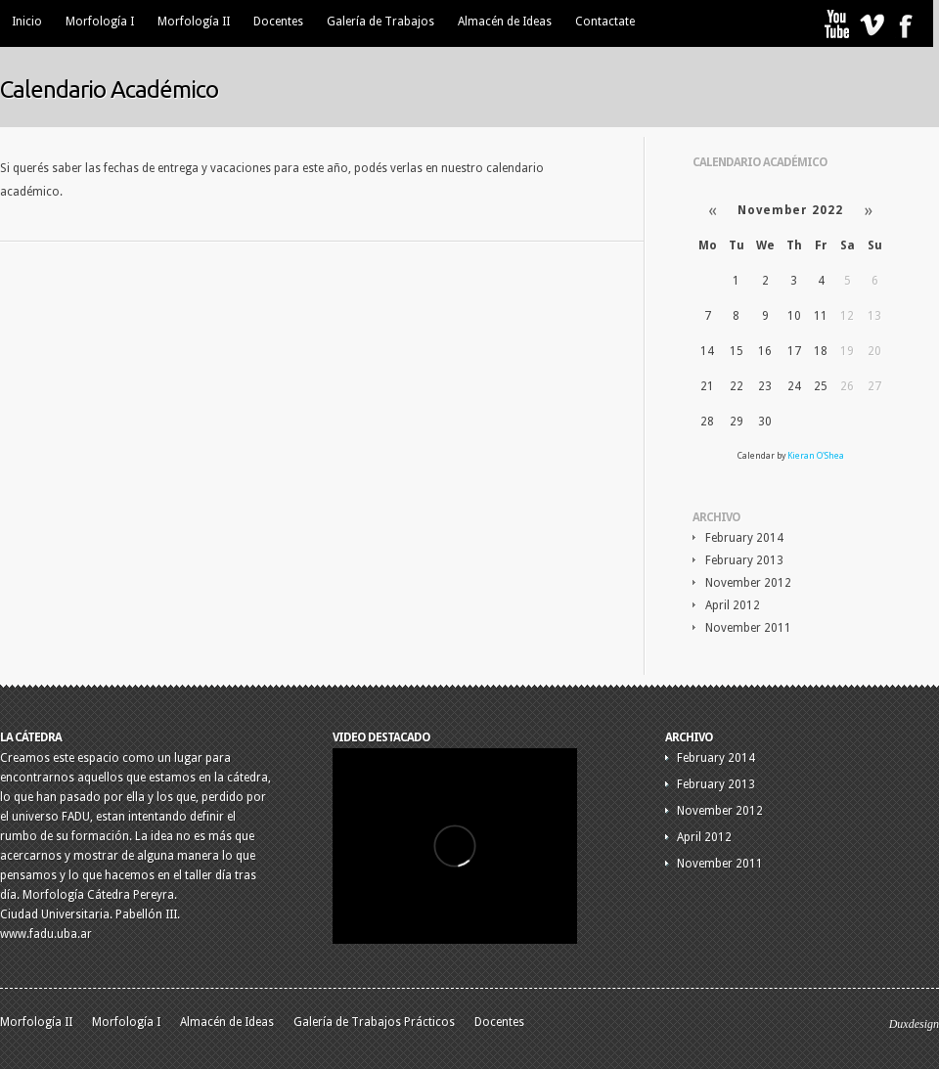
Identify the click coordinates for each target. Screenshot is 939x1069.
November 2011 (748, 628)
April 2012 (732, 605)
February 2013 (744, 560)
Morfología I (100, 21)
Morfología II (193, 21)
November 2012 (748, 583)
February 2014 (744, 538)
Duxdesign (914, 1024)
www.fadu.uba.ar (46, 934)
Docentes (278, 21)
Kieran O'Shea (815, 456)
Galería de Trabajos (380, 21)
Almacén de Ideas (505, 21)
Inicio (27, 21)
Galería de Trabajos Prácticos (374, 1022)
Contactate (605, 21)
